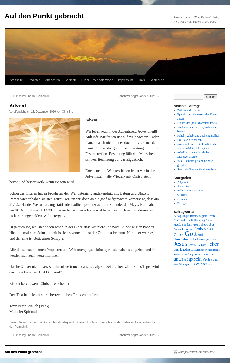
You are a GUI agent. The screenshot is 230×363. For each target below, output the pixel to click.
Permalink (21, 326)
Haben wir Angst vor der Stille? (139, 96)
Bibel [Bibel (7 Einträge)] (176, 220)
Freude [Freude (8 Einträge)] (177, 224)
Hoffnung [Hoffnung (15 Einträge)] (200, 239)
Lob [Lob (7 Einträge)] (193, 250)
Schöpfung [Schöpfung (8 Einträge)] (187, 254)
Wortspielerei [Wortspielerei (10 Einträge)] (187, 264)
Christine (67, 111)
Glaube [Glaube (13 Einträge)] (187, 229)
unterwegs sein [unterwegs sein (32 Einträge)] (188, 259)
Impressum (125, 80)
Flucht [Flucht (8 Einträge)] (189, 220)
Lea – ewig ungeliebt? (189, 139)
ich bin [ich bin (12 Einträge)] (211, 239)
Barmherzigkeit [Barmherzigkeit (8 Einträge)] (198, 216)
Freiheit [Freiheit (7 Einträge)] (209, 220)
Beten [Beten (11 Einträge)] (211, 216)
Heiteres (182, 199)
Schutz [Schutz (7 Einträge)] (177, 254)
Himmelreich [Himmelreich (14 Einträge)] (183, 239)
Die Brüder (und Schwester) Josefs (197, 123)
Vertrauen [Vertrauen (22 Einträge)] (210, 259)
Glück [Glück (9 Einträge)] (210, 229)
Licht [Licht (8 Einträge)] (176, 249)
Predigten (34, 80)
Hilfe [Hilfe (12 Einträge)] (201, 235)
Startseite (16, 80)
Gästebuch (157, 80)
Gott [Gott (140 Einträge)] (191, 233)
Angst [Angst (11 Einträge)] (185, 216)
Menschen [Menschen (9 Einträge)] (201, 249)
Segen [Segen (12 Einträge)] (197, 254)
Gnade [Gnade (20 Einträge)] (179, 234)
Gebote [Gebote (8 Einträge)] (177, 229)
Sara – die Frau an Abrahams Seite (196, 169)
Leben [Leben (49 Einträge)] (213, 244)
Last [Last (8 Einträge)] (203, 244)
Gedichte (71, 80)
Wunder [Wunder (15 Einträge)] (201, 264)
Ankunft (84, 322)
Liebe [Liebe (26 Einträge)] (185, 249)
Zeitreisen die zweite (189, 110)
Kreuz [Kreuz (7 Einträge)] (197, 245)
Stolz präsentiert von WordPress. (196, 352)
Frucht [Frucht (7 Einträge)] (194, 224)
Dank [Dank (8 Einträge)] (183, 220)
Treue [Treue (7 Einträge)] (205, 254)
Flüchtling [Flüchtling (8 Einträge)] (199, 220)
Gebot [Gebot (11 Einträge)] (210, 224)
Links (141, 80)
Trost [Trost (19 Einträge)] (213, 254)
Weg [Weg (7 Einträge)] (176, 264)
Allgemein (183, 182)
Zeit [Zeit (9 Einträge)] (210, 264)
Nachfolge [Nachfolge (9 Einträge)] (214, 249)
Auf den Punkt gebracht (44, 16)
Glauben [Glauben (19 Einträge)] (199, 229)
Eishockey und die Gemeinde (29, 96)
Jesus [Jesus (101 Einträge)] (180, 243)
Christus (95, 322)
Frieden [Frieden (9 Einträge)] (186, 224)
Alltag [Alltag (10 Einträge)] (177, 216)
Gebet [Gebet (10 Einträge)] (202, 224)
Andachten (52, 80)
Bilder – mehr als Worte (97, 80)
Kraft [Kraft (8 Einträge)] (191, 244)
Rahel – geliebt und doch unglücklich (198, 135)
